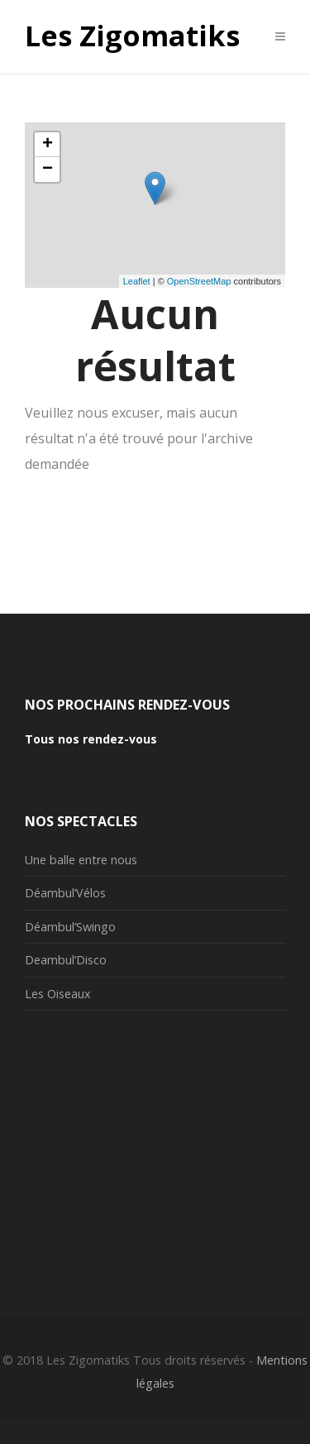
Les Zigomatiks (132, 36)
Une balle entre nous (81, 860)
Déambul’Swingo (70, 927)
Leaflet (136, 281)
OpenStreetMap (199, 281)
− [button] (47, 169)
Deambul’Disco (66, 960)
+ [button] (47, 144)
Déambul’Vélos (65, 893)
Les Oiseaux (58, 994)
